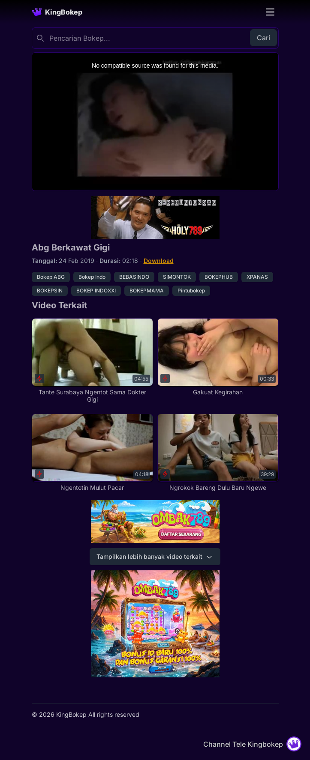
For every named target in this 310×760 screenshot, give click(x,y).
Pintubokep (191, 290)
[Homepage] (57, 12)
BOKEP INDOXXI (96, 290)
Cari (263, 37)
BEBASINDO (134, 277)
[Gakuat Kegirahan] (218, 357)
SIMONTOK (177, 277)
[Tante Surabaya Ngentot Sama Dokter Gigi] (92, 360)
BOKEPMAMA (146, 290)
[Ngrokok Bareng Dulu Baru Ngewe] (218, 453)
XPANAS (257, 277)
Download (159, 260)
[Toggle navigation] (270, 12)
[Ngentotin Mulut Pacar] (92, 453)
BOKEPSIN (50, 290)
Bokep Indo (91, 277)
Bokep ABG (51, 277)
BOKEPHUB (219, 277)
